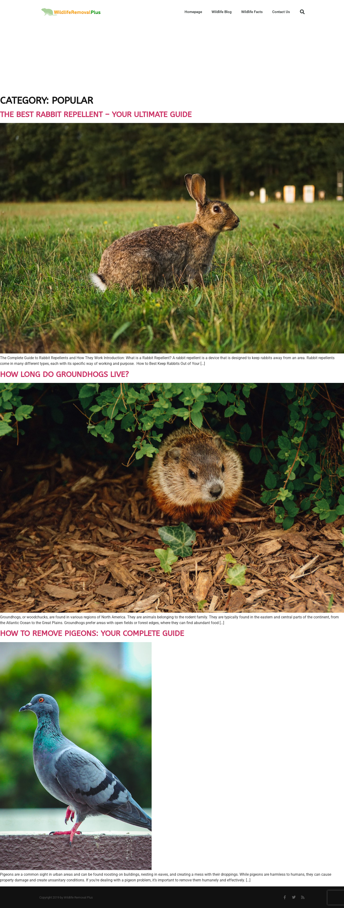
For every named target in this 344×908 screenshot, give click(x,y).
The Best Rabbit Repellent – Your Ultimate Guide (96, 114)
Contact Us (281, 12)
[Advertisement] (172, 59)
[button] (302, 12)
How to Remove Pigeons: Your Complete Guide (92, 633)
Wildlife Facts (252, 12)
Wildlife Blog (222, 12)
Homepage (193, 12)
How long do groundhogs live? (64, 374)
